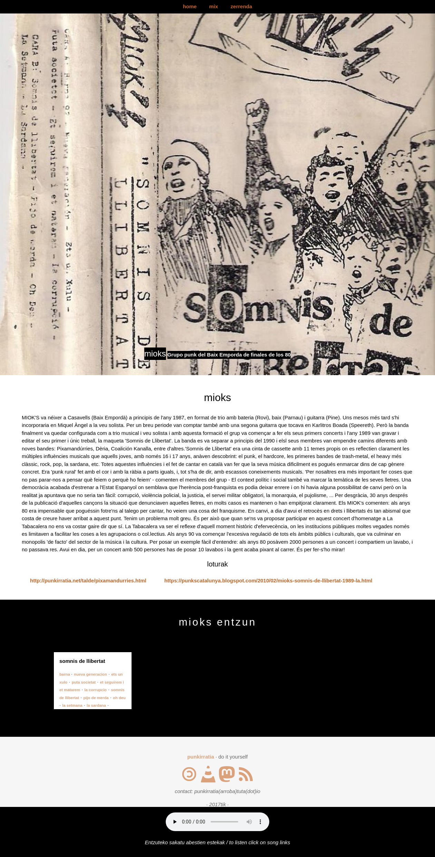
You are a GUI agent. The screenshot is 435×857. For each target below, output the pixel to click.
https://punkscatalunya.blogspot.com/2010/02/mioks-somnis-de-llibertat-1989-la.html (268, 580)
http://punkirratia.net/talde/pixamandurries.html (88, 580)
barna (65, 674)
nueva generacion (90, 674)
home (190, 6)
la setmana (72, 705)
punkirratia (200, 757)
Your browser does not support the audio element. (217, 821)
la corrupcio (96, 690)
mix (213, 6)
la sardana (96, 705)
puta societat (84, 682)
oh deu (119, 698)
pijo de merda (95, 698)
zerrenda (241, 6)
